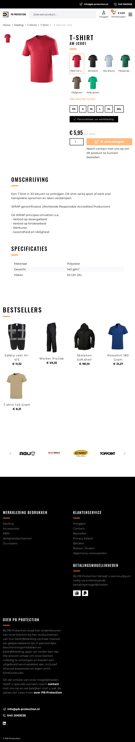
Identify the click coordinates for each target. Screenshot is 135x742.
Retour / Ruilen (83, 548)
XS (73, 109)
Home (8, 25)
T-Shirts (33, 25)
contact (53, 684)
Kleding (20, 25)
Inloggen (79, 523)
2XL (119, 109)
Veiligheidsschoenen (17, 538)
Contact (79, 528)
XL (108, 109)
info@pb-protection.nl (93, 4)
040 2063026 (123, 4)
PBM (6, 533)
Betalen (78, 543)
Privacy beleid (83, 538)
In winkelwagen (109, 142)
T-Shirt (45, 25)
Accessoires (11, 528)
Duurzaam (10, 543)
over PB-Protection (48, 692)
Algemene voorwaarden (90, 553)
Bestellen (79, 533)
